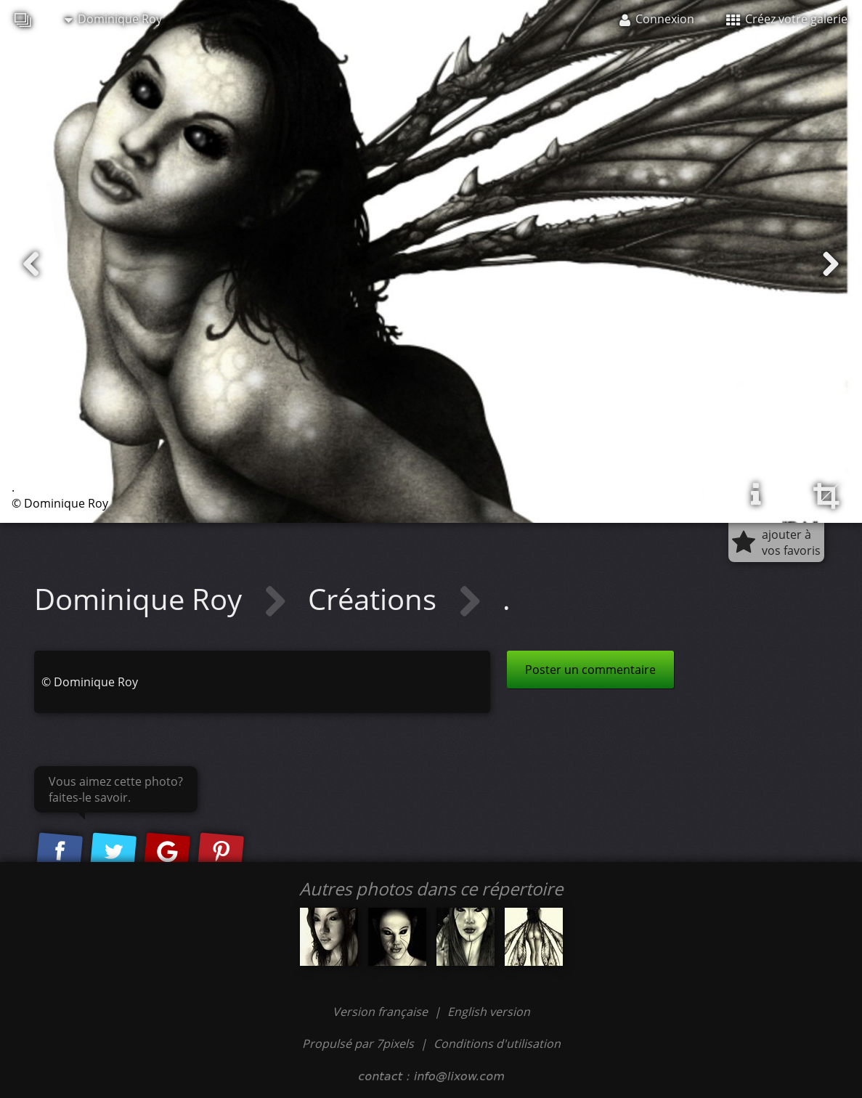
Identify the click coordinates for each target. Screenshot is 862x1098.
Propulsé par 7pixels (358, 1044)
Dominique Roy (113, 19)
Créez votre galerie (786, 19)
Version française (382, 1012)
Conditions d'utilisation (497, 1044)
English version (488, 1012)
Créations (376, 599)
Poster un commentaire (590, 670)
